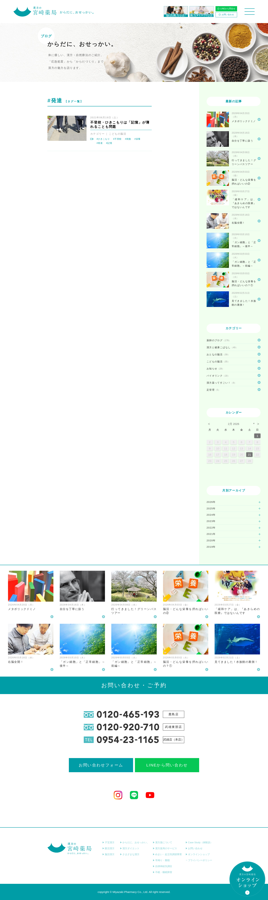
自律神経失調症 (162, 866)
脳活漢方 (108, 854)
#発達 (100, 143)
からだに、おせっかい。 (134, 842)
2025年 (211, 508)
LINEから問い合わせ (167, 765)
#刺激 (128, 139)
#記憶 (109, 143)
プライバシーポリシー (199, 860)
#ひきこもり (103, 139)
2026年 (211, 502)
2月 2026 (233, 423)
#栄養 (137, 139)
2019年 (211, 546)
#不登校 (117, 139)
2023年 (211, 521)
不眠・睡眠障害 (162, 872)
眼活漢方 (108, 848)
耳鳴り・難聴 (161, 860)
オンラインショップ (198, 854)
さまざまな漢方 (129, 854)
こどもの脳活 (117, 133)
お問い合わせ (226, 14)
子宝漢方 (108, 842)
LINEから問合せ (226, 8)
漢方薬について (162, 842)
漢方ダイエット (129, 848)
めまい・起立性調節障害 (167, 854)
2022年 (211, 527)
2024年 (211, 514)
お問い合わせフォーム (101, 765)
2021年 (211, 534)
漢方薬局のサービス (165, 848)
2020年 (211, 540)
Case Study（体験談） (199, 842)
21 (249, 454)
